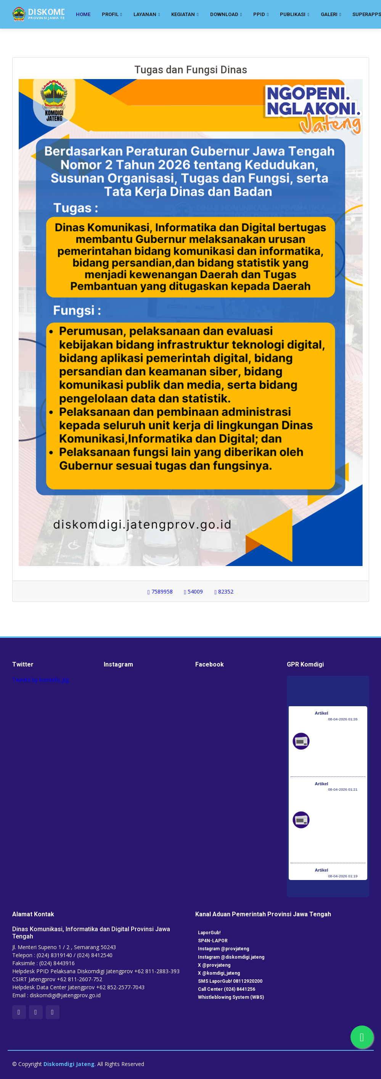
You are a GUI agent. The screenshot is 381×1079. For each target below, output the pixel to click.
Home (83, 14)
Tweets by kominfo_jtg (40, 679)
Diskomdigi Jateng (69, 1064)
